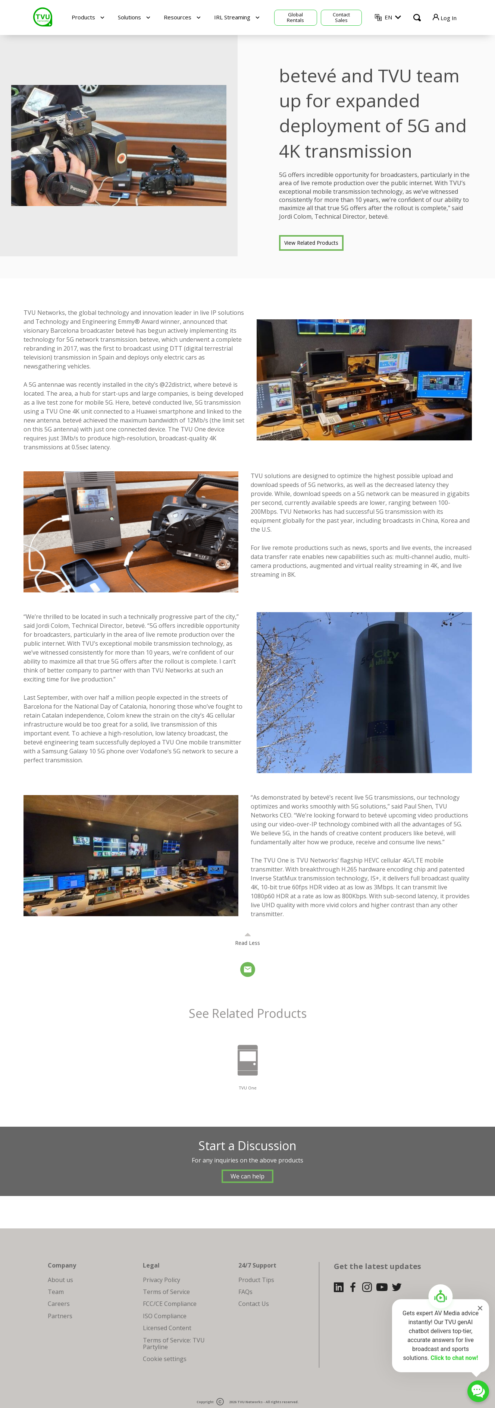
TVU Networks (250, 1401)
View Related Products (311, 242)
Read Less (247, 942)
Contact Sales (341, 17)
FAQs (245, 1292)
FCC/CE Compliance (170, 1304)
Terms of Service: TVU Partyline (174, 1343)
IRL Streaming (232, 17)
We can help (247, 1176)
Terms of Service (166, 1292)
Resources (177, 17)
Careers (59, 1304)
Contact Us (253, 1304)
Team (56, 1292)
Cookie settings (165, 1359)
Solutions (129, 17)
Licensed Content (167, 1328)
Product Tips (256, 1280)
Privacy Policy (161, 1280)
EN (388, 17)
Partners (60, 1316)
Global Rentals (295, 17)
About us (60, 1280)
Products (83, 17)
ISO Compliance (165, 1316)
